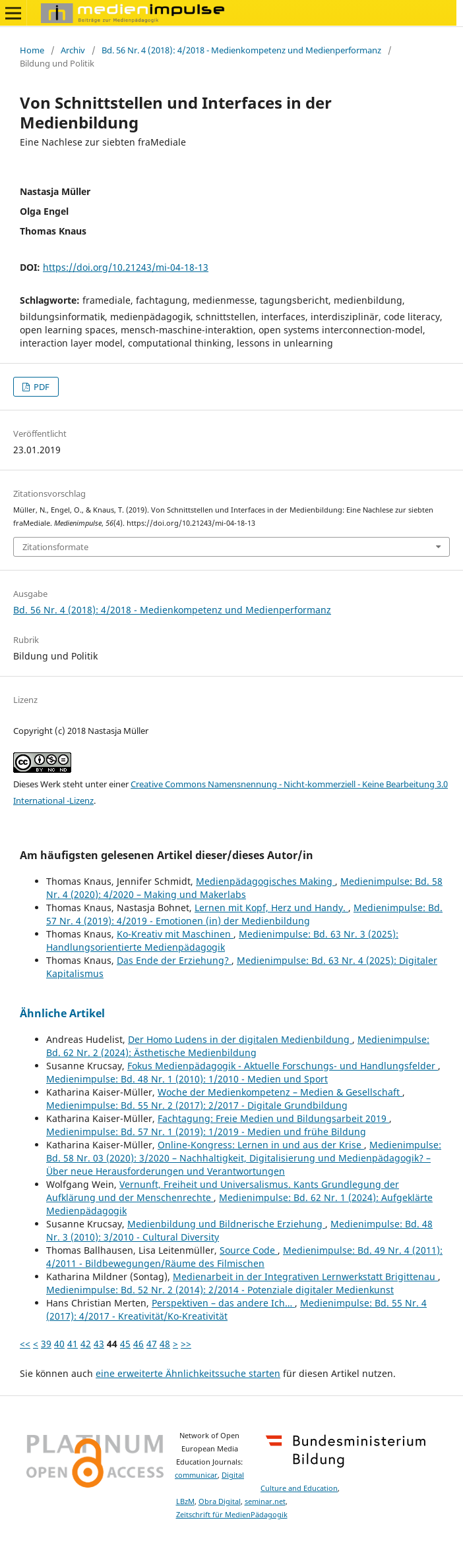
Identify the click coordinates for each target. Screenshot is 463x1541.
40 (59, 1343)
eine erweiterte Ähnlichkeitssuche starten (188, 1373)
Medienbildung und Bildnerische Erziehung (226, 1224)
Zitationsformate (55, 547)
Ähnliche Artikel (62, 1013)
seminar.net (265, 1501)
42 (85, 1343)
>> (186, 1343)
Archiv (73, 50)
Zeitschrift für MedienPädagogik (232, 1514)
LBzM (185, 1501)
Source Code (249, 1250)
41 (72, 1343)
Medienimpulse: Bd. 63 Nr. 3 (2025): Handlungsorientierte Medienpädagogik (222, 940)
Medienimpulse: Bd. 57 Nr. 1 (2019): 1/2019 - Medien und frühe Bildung (206, 1131)
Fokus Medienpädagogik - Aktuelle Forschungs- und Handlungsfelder (282, 1065)
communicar (196, 1475)
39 (46, 1343)
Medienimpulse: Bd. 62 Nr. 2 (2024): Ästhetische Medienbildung (237, 1046)
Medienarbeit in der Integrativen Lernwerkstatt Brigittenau (305, 1276)
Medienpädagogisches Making (265, 881)
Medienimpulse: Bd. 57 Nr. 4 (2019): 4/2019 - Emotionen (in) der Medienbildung (244, 914)
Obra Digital (220, 1501)
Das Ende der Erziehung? (174, 960)
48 (165, 1343)
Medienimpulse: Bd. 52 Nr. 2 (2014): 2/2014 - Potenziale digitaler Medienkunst (220, 1289)
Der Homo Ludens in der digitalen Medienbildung (240, 1039)
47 (151, 1343)
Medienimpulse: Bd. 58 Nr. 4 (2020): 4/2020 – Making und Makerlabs (244, 888)
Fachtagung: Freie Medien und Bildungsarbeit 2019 (273, 1118)
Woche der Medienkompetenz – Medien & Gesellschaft (280, 1092)
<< (25, 1343)
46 (138, 1343)
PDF (40, 387)
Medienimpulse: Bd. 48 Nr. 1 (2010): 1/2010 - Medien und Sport (187, 1079)
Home (32, 50)
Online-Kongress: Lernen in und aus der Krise (261, 1144)
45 (125, 1343)
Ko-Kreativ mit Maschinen (175, 934)
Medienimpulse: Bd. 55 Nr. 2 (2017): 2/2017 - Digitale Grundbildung (197, 1105)
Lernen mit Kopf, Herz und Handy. (271, 907)
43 (99, 1343)
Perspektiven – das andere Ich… (223, 1303)
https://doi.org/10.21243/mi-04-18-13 (125, 267)
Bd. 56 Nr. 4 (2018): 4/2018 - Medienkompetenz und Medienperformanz (241, 50)
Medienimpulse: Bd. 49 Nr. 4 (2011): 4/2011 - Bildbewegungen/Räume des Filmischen (244, 1257)
